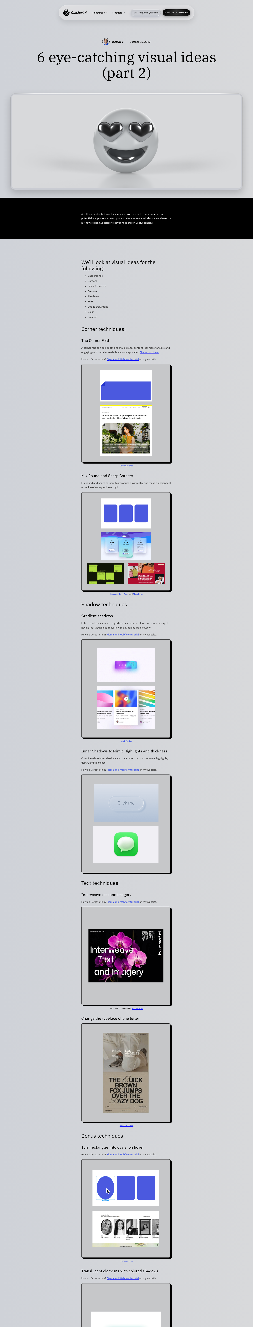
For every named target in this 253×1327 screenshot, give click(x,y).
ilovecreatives (127, 1261)
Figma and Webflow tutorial (123, 359)
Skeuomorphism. (149, 352)
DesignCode (115, 594)
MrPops (125, 594)
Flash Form (138, 594)
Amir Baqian (126, 741)
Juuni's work (137, 1008)
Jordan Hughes (126, 466)
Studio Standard (126, 1125)
